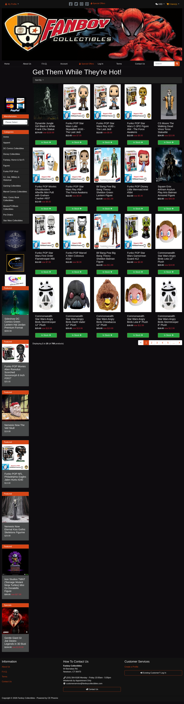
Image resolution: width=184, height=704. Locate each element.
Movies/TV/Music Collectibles (10, 207)
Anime (6, 137)
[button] (12, 4)
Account (64, 64)
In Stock (46, 142)
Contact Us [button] (92, 689)
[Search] (164, 63)
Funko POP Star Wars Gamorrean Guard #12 (136, 255)
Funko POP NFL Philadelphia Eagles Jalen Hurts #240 (15, 476)
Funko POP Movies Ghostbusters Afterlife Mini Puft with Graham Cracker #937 (45, 192)
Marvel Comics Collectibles (15, 192)
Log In (100, 64)
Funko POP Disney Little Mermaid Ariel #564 (137, 189)
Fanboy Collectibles (26, 698)
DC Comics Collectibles (13, 148)
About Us (27, 64)
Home (7, 64)
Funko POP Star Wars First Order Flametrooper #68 (45, 255)
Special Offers (86, 64)
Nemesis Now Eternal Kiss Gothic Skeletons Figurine (14, 529)
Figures (6, 166)
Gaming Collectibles (12, 186)
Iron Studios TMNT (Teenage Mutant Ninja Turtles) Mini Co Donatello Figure (14, 585)
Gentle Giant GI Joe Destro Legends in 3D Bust (15, 641)
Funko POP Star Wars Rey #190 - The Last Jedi (106, 126)
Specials (7, 605)
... (174, 342)
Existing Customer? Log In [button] (153, 673)
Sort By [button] (38, 80)
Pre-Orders (8, 215)
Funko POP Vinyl (10, 171)
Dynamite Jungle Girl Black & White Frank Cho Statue (45, 126)
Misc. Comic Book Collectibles (11, 198)
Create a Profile (131, 667)
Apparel (6, 143)
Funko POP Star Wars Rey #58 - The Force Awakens (76, 189)
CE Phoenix (53, 698)
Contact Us (140, 64)
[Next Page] (179, 342)
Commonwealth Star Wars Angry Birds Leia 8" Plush (137, 319)
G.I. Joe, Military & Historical (11, 178)
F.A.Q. (44, 64)
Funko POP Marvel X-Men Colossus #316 (76, 255)
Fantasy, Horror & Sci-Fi (13, 160)
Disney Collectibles (11, 154)
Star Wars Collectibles (13, 220)
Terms (119, 64)
